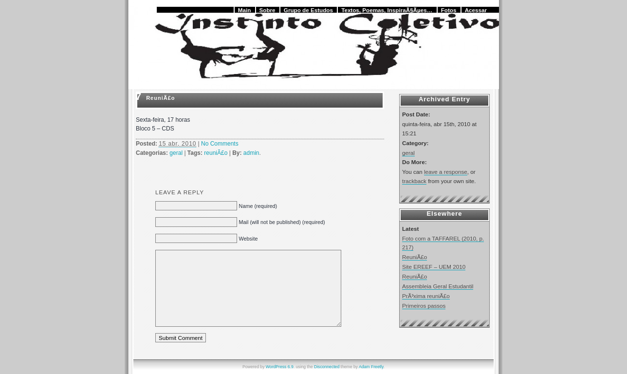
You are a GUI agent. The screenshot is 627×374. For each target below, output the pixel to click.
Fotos (449, 10)
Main (244, 10)
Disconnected (326, 366)
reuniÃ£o (215, 153)
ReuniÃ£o (160, 98)
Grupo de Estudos (308, 10)
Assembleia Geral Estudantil (437, 286)
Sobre (267, 10)
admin (251, 153)
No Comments (220, 143)
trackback (414, 181)
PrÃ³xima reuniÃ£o (426, 296)
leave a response (445, 171)
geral (176, 153)
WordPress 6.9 (280, 366)
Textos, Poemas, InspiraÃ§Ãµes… (386, 10)
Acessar (476, 10)
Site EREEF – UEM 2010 (433, 266)
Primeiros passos (423, 305)
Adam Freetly (371, 366)
